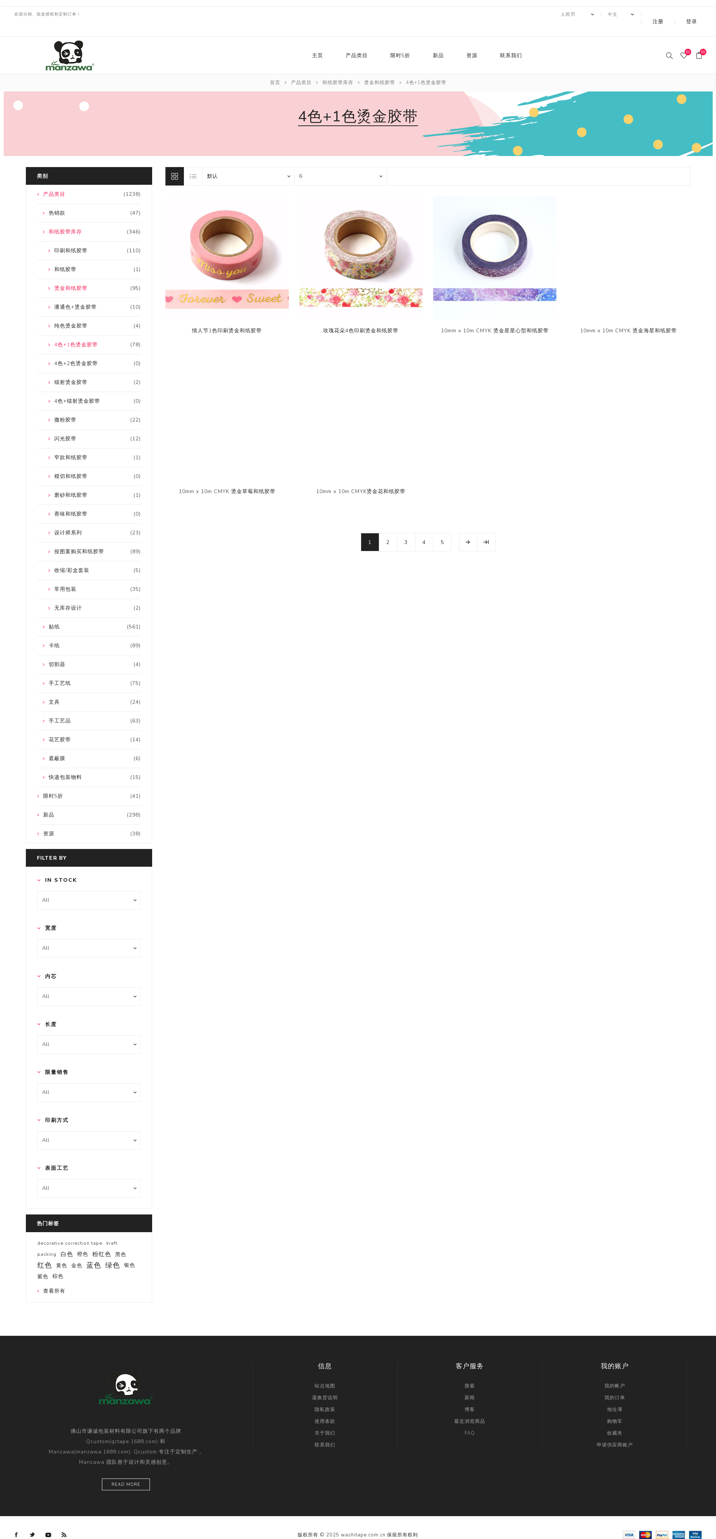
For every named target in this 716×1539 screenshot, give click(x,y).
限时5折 (400, 40)
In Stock (61, 865)
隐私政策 (325, 1394)
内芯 (51, 961)
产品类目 (357, 40)
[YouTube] (48, 1520)
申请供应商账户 (615, 1430)
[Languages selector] (641, 14)
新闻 (470, 1383)
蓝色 (93, 1250)
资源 (471, 40)
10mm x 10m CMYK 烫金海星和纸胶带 (628, 315)
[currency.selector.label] (598, 14)
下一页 (468, 527)
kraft (111, 1228)
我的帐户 (614, 1371)
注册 (673, 14)
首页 (275, 68)
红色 (44, 1250)
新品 (438, 40)
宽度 (51, 913)
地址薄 (615, 1394)
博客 (470, 1394)
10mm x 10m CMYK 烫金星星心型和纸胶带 (495, 315)
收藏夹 (615, 1418)
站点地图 (325, 1371)
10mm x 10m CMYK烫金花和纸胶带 (360, 476)
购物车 (615, 1406)
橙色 (82, 1239)
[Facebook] (17, 1520)
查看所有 (54, 1276)
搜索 (470, 1371)
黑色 (120, 1239)
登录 (697, 14)
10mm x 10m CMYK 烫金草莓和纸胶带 (227, 476)
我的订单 (614, 1383)
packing (46, 1239)
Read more (126, 1470)
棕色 (58, 1261)
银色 (129, 1250)
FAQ (470, 1418)
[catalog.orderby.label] (248, 161)
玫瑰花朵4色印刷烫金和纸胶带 (360, 315)
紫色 (42, 1261)
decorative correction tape (69, 1228)
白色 (67, 1239)
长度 (51, 1009)
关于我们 (325, 1418)
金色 (76, 1250)
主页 (317, 40)
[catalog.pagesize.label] (340, 161)
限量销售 (57, 1057)
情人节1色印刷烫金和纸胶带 (227, 315)
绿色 (112, 1250)
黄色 (61, 1250)
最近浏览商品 (469, 1406)
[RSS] (64, 1520)
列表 (193, 161)
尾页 (486, 527)
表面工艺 (57, 1153)
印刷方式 (57, 1105)
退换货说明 (325, 1383)
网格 (174, 161)
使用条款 (325, 1406)
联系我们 (511, 40)
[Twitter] (32, 1520)
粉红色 (101, 1239)
